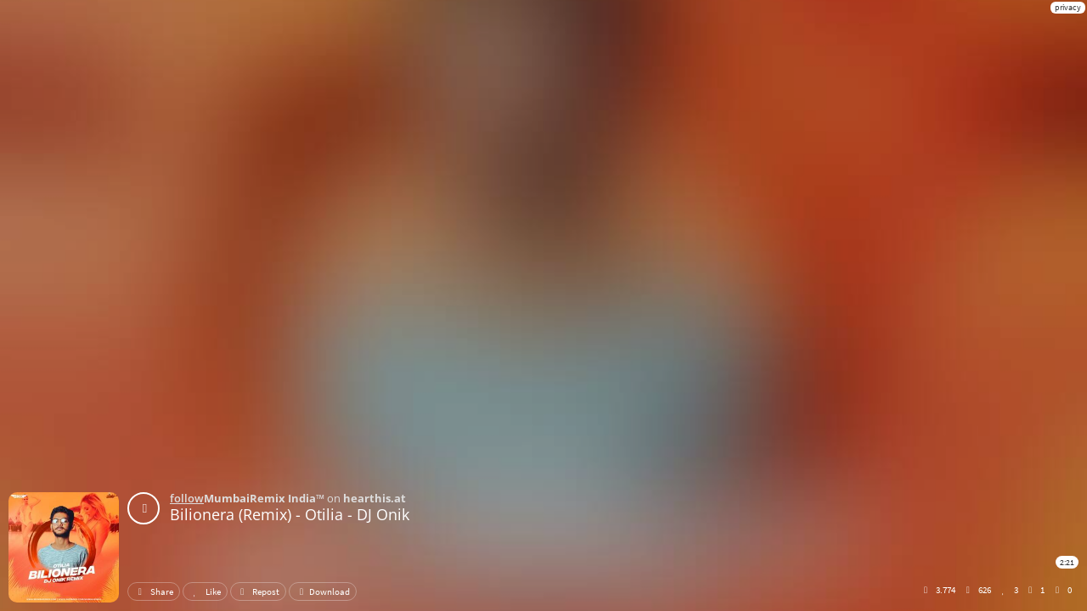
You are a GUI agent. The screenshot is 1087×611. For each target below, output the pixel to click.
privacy (1068, 7)
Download (323, 591)
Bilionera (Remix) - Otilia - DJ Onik (289, 514)
